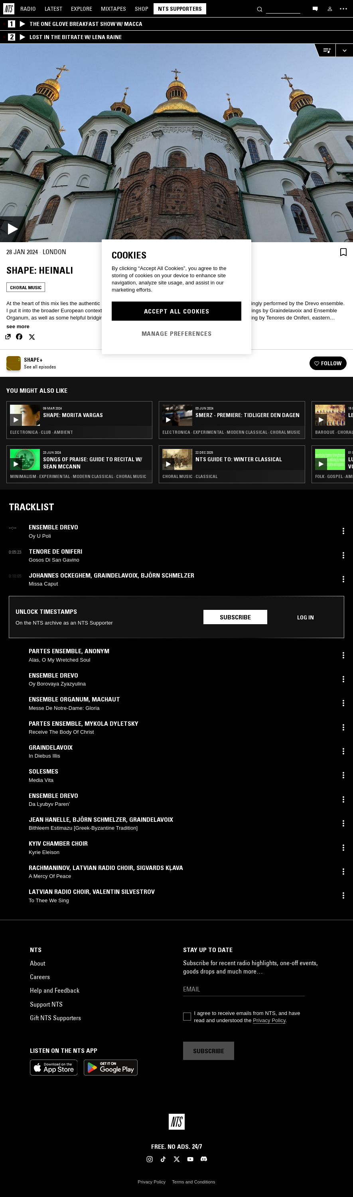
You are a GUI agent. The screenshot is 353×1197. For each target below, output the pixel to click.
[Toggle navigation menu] (343, 8)
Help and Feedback (54, 990)
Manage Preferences (177, 333)
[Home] (8, 8)
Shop (141, 8)
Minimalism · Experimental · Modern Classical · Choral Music (78, 476)
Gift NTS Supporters (55, 1018)
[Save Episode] (343, 252)
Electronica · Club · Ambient (41, 432)
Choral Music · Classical (189, 476)
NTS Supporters (180, 8)
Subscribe (235, 617)
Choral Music (25, 287)
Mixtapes (113, 8)
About (37, 963)
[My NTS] (329, 8)
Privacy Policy (269, 1020)
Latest (53, 8)
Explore (81, 8)
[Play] (176, 143)
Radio (28, 8)
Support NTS (46, 1004)
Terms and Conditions (193, 1181)
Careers (40, 977)
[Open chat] (315, 8)
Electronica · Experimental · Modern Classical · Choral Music (231, 432)
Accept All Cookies (176, 311)
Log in (305, 617)
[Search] (259, 9)
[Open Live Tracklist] (324, 50)
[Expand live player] (344, 50)
